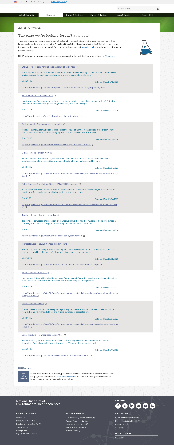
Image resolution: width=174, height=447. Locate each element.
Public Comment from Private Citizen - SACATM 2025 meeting (50, 186)
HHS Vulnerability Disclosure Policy (80, 420)
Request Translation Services (77, 423)
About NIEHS (148, 17)
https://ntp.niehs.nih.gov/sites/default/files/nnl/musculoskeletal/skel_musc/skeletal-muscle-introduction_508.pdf (70, 177)
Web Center (110, 58)
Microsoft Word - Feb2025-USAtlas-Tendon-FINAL (44, 246)
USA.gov (119, 430)
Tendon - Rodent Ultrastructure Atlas (39, 217)
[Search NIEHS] (138, 9)
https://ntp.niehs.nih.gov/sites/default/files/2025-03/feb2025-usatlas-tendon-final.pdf (62, 267)
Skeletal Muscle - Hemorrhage (35, 275)
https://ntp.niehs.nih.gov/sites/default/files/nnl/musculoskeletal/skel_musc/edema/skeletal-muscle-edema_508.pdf (70, 328)
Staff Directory (22, 430)
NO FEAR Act (121, 427)
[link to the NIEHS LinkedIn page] (131, 408)
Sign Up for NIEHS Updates (26, 436)
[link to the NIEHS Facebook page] (118, 408)
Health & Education (26, 17)
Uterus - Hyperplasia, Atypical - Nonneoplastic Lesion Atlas (48, 69)
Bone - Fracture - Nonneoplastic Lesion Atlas (42, 337)
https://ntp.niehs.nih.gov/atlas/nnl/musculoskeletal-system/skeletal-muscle (57, 147)
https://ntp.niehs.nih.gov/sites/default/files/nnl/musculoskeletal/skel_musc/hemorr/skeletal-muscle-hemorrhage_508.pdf (70, 296)
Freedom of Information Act (28, 426)
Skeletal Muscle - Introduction (35, 155)
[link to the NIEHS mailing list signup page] (138, 408)
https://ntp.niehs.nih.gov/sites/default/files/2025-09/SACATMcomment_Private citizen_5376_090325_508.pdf (69, 208)
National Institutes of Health (127, 423)
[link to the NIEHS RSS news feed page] (152, 408)
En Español (119, 440)
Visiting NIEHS (21, 433)
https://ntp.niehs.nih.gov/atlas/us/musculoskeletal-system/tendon (53, 238)
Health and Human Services (127, 420)
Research (50, 17)
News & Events (123, 17)
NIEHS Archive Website (68, 379)
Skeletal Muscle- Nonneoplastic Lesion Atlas (42, 126)
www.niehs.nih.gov (89, 49)
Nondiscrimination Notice (77, 426)
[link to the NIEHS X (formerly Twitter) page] (125, 408)
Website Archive (73, 433)
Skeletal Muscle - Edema (33, 306)
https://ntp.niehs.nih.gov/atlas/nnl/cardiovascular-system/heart (52, 118)
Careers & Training (99, 17)
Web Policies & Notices (76, 430)
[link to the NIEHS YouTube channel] (145, 408)
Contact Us (20, 420)
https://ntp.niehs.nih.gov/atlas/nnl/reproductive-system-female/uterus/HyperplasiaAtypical (65, 90)
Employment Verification (25, 423)
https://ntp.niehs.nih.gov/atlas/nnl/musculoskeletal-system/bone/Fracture (57, 358)
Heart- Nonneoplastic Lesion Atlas (37, 98)
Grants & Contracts (74, 17)
